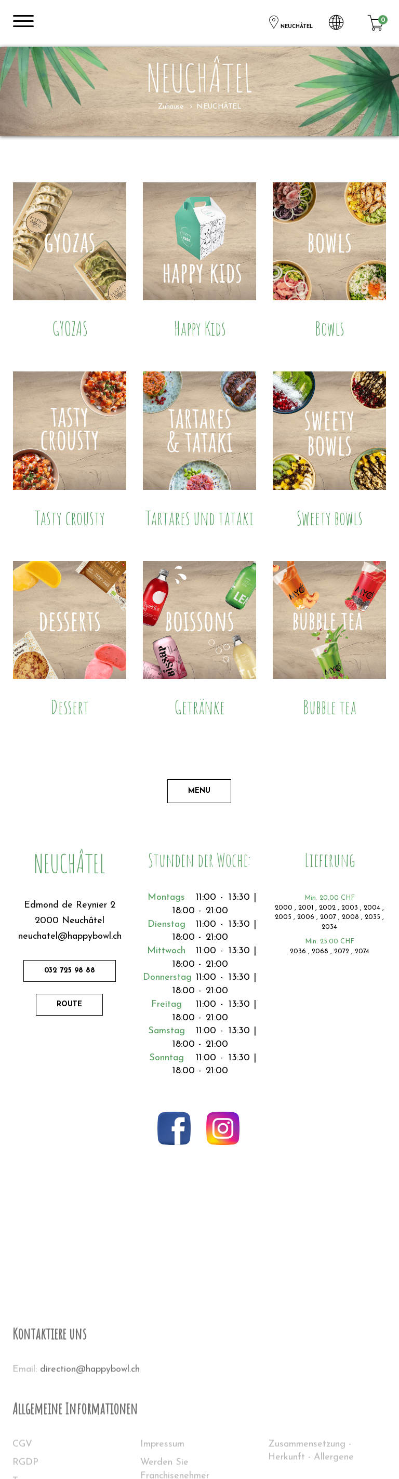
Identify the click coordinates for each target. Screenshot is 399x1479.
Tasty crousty (70, 517)
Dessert (69, 707)
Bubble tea (329, 707)
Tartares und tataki (199, 517)
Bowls (329, 328)
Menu (199, 791)
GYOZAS (70, 328)
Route (69, 1004)
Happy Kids (200, 328)
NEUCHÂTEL (290, 23)
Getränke (199, 707)
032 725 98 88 (69, 971)
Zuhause (170, 107)
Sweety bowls (330, 517)
